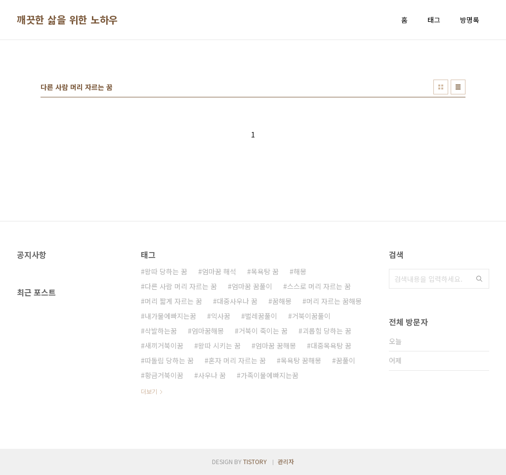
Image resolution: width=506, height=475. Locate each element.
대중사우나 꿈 (237, 301)
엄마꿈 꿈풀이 (252, 286)
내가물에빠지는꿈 (170, 316)
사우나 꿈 (212, 375)
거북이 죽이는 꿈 (263, 331)
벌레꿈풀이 (261, 316)
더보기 (149, 391)
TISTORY (255, 461)
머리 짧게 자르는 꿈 (173, 301)
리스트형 (458, 87)
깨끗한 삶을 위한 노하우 (67, 20)
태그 (433, 20)
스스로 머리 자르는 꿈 (319, 286)
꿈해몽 (282, 301)
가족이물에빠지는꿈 (269, 375)
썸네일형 (440, 87)
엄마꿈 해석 (219, 271)
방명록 (469, 20)
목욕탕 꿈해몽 (301, 360)
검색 (479, 278)
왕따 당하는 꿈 (166, 271)
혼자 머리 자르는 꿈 (237, 360)
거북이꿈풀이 (311, 316)
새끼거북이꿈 (164, 345)
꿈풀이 (345, 360)
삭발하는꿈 (161, 331)
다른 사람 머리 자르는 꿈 (181, 286)
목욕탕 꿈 (265, 271)
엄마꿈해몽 (208, 331)
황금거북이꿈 (164, 375)
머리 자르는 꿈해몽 (334, 301)
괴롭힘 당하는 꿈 (326, 331)
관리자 (286, 461)
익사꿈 (220, 316)
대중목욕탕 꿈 (331, 345)
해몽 (300, 271)
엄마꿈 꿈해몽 (275, 345)
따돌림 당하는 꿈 (169, 360)
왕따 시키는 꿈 (219, 345)
